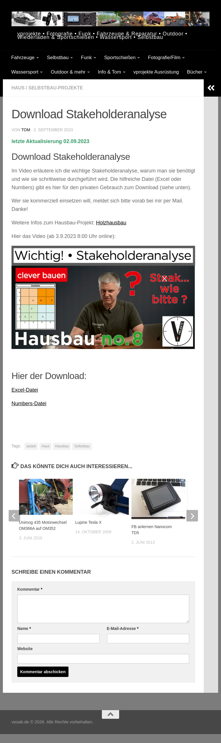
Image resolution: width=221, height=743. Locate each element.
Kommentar (29, 589)
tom (25, 129)
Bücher (195, 72)
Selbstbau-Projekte (55, 87)
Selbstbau (57, 57)
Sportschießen (120, 57)
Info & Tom (109, 72)
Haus (18, 87)
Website (25, 648)
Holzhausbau (111, 223)
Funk (86, 57)
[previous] (14, 515)
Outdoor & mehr (68, 72)
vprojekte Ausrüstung (156, 72)
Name (24, 628)
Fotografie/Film (164, 57)
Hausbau (62, 446)
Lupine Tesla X (88, 522)
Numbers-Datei (29, 403)
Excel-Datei (25, 390)
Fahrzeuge (23, 57)
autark (31, 446)
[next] (192, 515)
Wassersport (24, 72)
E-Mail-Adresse (123, 628)
